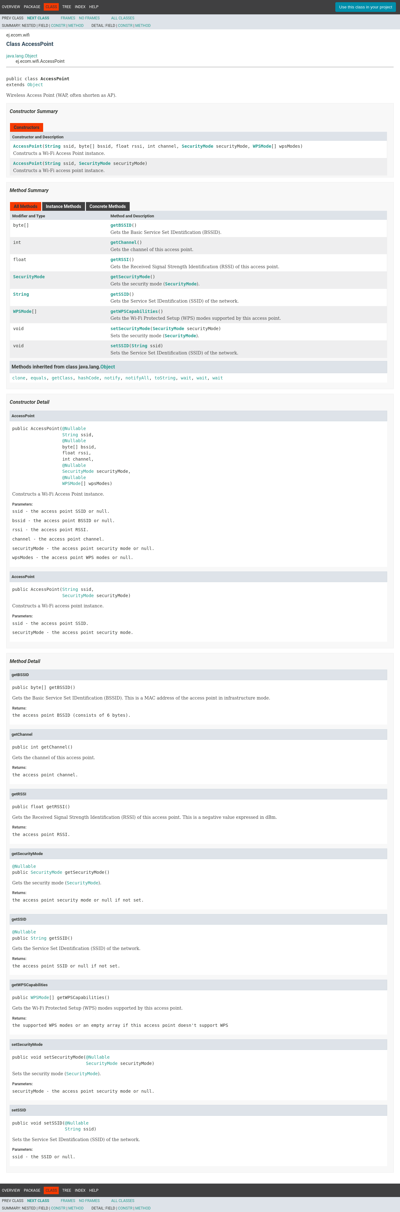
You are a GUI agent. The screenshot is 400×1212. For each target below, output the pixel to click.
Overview (11, 7)
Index (80, 7)
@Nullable (74, 428)
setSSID (120, 345)
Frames (68, 18)
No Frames (89, 18)
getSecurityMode (130, 276)
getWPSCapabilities (134, 311)
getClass (62, 377)
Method (75, 25)
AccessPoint (27, 146)
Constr (58, 25)
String (53, 146)
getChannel (124, 242)
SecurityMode (197, 146)
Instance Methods (63, 206)
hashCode (88, 377)
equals (39, 377)
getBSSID (121, 225)
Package (32, 7)
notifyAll (137, 377)
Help (93, 7)
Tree (66, 7)
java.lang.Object (21, 55)
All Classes (122, 18)
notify (112, 377)
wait (186, 377)
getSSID (120, 294)
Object (35, 84)
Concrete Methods (108, 206)
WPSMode (262, 146)
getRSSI (120, 259)
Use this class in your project (365, 7)
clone (18, 377)
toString (164, 377)
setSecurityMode (130, 328)
